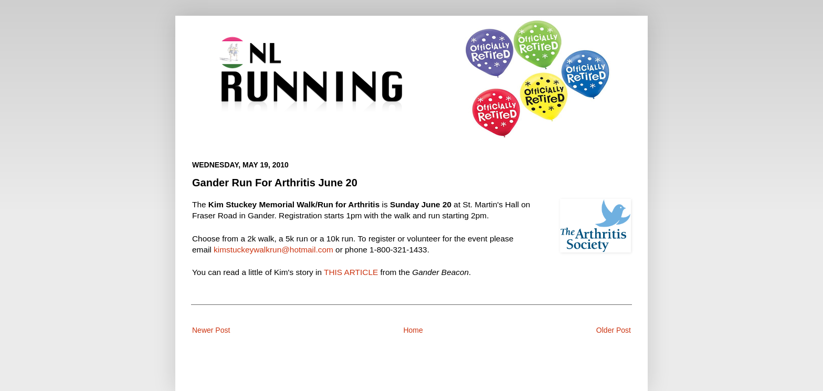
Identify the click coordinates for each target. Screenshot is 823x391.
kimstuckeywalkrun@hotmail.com (273, 249)
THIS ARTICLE (351, 272)
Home (413, 330)
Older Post (613, 330)
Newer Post (211, 330)
